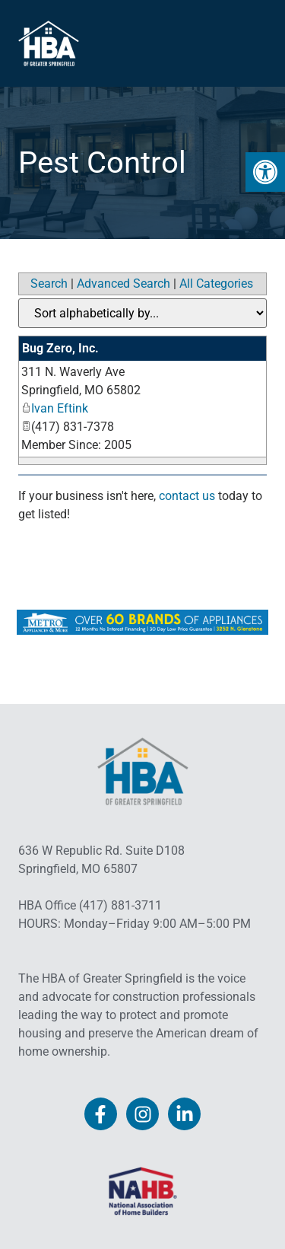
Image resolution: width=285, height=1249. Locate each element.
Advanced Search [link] (123, 283)
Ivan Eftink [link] (54, 408)
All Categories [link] (216, 283)
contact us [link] (187, 496)
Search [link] (49, 283)
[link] (265, 172)
